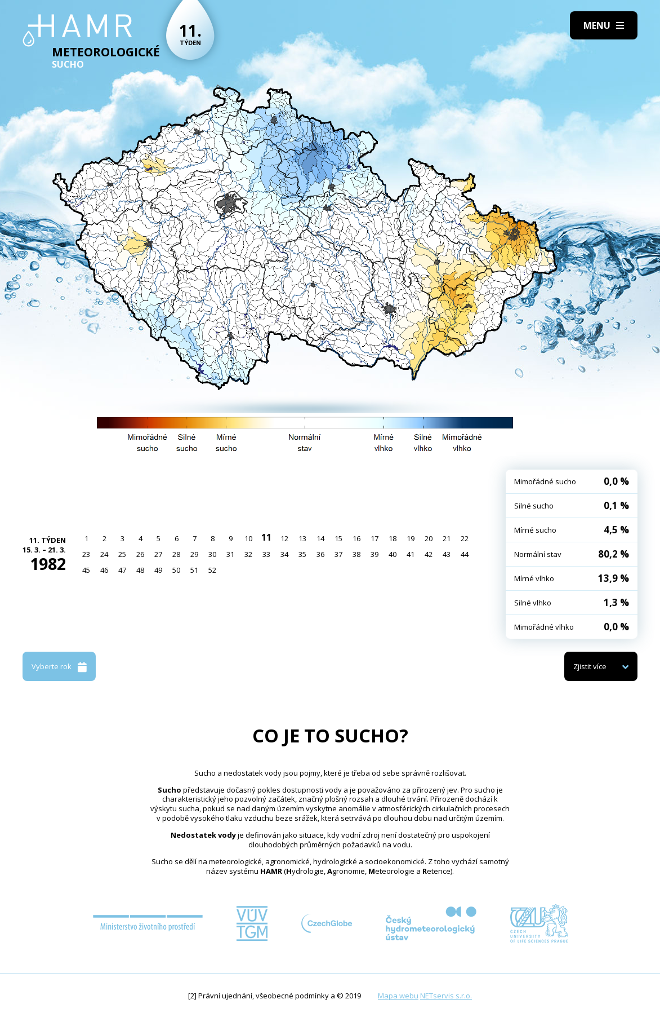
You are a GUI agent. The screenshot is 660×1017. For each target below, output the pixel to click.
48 (140, 570)
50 (176, 570)
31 (230, 554)
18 (392, 538)
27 (158, 554)
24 (104, 554)
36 (320, 554)
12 (284, 538)
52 (212, 570)
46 (104, 570)
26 (140, 554)
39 (374, 554)
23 (86, 554)
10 (248, 538)
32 (248, 554)
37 (338, 554)
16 (356, 538)
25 (122, 554)
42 (428, 554)
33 (266, 554)
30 (212, 554)
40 (392, 554)
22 (465, 538)
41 (410, 554)
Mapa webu (398, 996)
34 (284, 554)
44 (465, 554)
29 (194, 554)
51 (194, 570)
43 (447, 554)
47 (122, 570)
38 (356, 554)
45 (86, 570)
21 (447, 538)
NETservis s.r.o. (446, 996)
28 (176, 554)
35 (302, 554)
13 (302, 538)
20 (428, 538)
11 (266, 537)
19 (410, 538)
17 (374, 538)
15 (338, 538)
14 (320, 538)
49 (158, 570)
